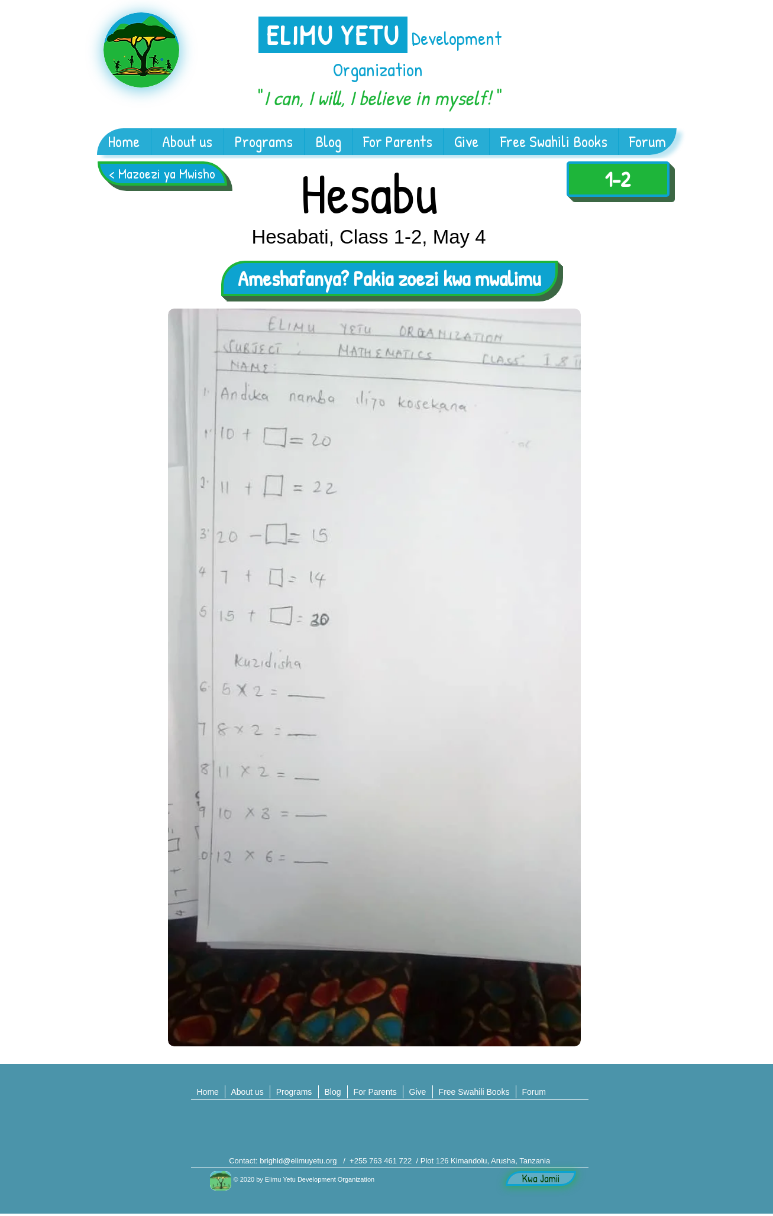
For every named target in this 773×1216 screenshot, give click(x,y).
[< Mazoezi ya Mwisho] (162, 173)
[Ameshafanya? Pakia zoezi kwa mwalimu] (389, 278)
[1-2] (618, 179)
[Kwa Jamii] (541, 1178)
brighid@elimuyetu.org (298, 1160)
